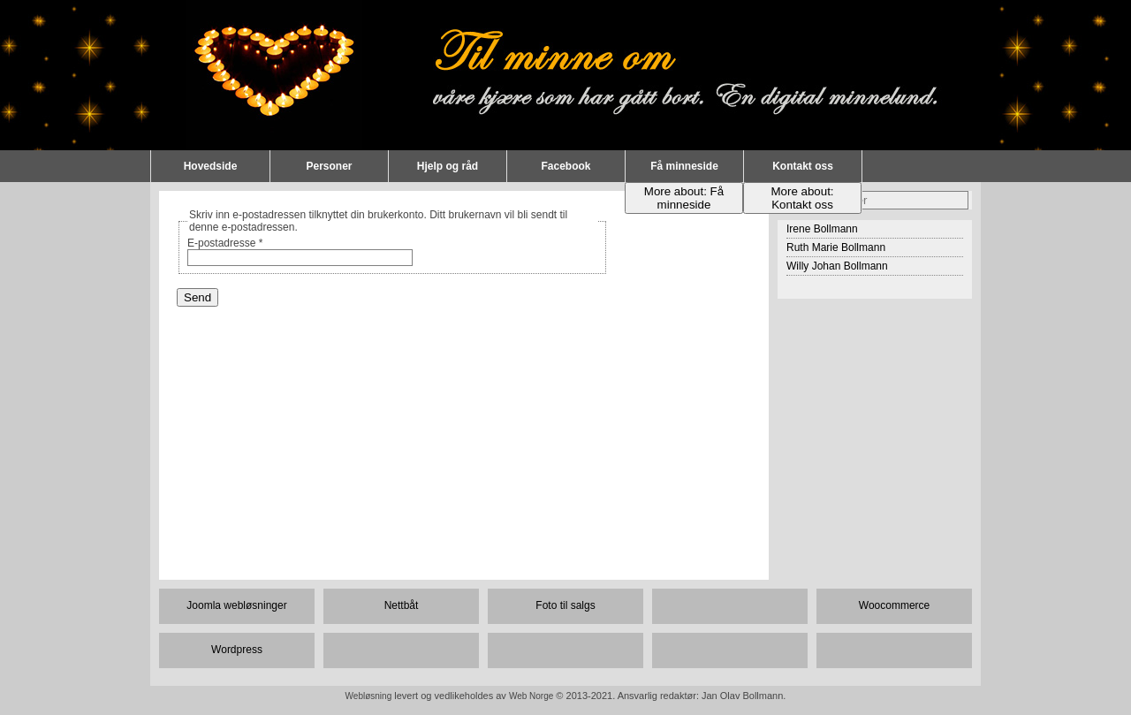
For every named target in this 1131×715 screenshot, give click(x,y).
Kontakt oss (802, 166)
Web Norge (531, 696)
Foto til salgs (565, 605)
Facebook (565, 166)
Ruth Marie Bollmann (835, 247)
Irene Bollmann (822, 229)
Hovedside (211, 166)
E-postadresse (224, 243)
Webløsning (368, 696)
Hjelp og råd (447, 166)
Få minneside (684, 166)
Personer (329, 166)
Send (197, 297)
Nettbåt (401, 605)
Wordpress (236, 649)
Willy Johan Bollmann (837, 266)
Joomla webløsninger (236, 605)
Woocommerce (894, 605)
